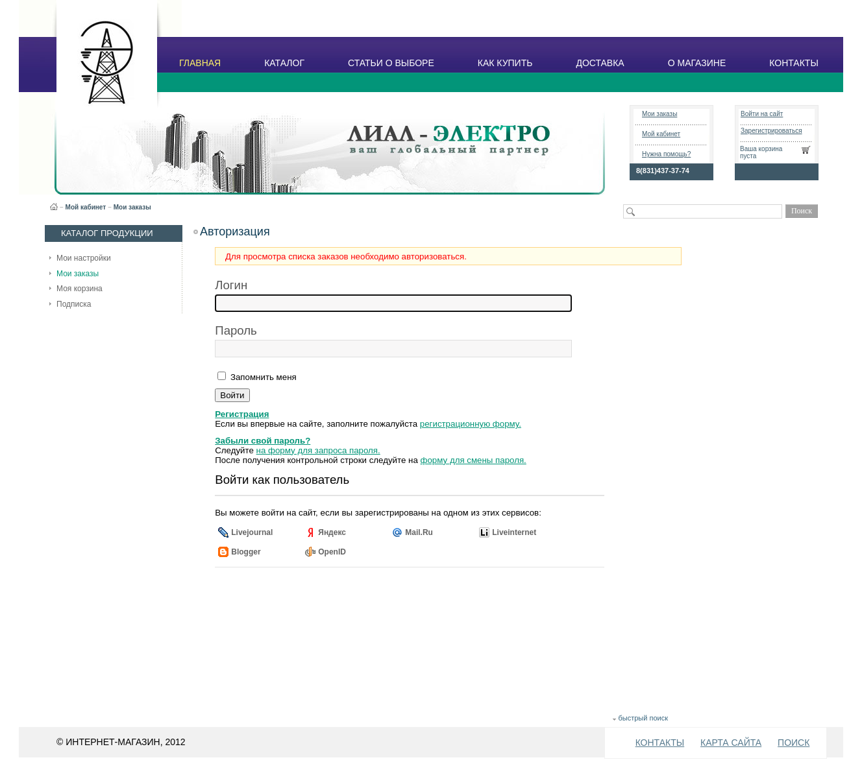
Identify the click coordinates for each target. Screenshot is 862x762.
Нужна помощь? (666, 154)
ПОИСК (793, 742)
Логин (231, 285)
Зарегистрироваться (771, 130)
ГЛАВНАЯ (200, 63)
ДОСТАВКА (600, 63)
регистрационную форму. (470, 424)
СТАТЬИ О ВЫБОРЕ (391, 63)
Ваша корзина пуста (761, 152)
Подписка (73, 304)
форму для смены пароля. (473, 460)
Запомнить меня (262, 377)
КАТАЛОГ (284, 63)
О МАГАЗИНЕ (697, 63)
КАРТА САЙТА (730, 742)
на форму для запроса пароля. (318, 450)
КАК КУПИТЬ (505, 63)
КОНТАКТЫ (794, 63)
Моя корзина (79, 288)
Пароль (236, 330)
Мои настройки (83, 258)
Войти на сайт (762, 113)
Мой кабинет (661, 133)
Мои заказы (659, 113)
